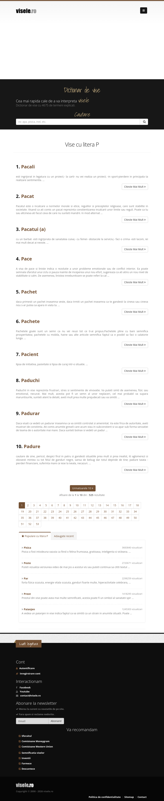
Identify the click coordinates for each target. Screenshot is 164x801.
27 (82, 511)
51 (22, 524)
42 (75, 517)
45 (97, 517)
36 (29, 517)
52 (29, 524)
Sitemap (129, 797)
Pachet (29, 292)
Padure (32, 446)
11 (84, 505)
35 (22, 517)
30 (105, 511)
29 (97, 511)
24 (60, 511)
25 (67, 511)
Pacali (28, 166)
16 (122, 505)
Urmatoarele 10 (82, 488)
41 (67, 517)
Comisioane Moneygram (36, 741)
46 (105, 517)
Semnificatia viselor (33, 752)
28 (90, 511)
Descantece (28, 768)
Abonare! (56, 721)
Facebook (25, 687)
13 (99, 505)
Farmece (27, 763)
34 (135, 511)
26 (75, 511)
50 (135, 517)
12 (92, 505)
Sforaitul (27, 736)
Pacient (29, 354)
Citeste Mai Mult (135, 186)
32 (120, 511)
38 (44, 517)
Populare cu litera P (35, 536)
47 (112, 517)
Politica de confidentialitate (105, 797)
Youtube (25, 691)
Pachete (30, 321)
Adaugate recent (64, 536)
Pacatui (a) (33, 229)
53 (37, 524)
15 (114, 505)
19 (22, 511)
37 (37, 517)
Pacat (27, 196)
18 (137, 505)
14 (107, 505)
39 (52, 517)
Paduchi (30, 380)
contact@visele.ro (30, 695)
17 (129, 505)
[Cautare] (144, 122)
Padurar (30, 413)
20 (29, 511)
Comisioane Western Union (37, 746)
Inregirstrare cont (29, 673)
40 (60, 517)
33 (127, 511)
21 (37, 511)
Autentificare (27, 668)
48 (120, 517)
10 (77, 505)
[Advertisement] (82, 51)
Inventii (26, 758)
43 (82, 517)
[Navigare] (143, 10)
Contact (142, 797)
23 (52, 511)
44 (90, 517)
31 (112, 511)
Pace (26, 259)
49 (127, 517)
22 (44, 511)
